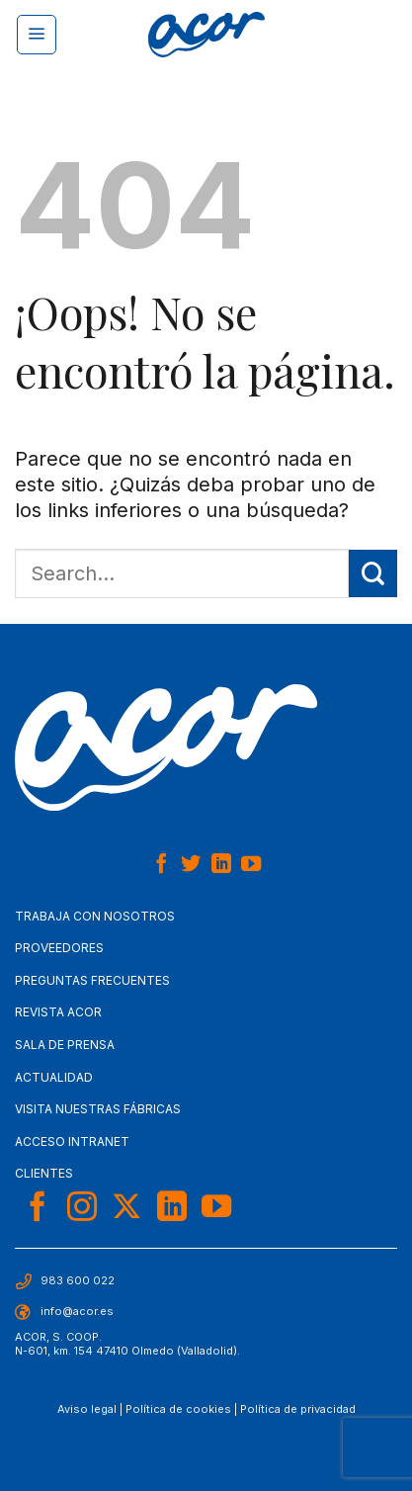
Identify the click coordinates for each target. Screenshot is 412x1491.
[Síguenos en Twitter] (191, 865)
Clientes (44, 1173)
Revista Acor (58, 1012)
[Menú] (36, 34)
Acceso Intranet (72, 1141)
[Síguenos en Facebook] (160, 865)
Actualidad (54, 1077)
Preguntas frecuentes (92, 980)
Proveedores (59, 947)
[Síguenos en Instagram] (82, 1208)
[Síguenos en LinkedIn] (221, 865)
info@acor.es (77, 1311)
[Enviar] (373, 574)
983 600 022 (78, 1280)
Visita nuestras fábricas (98, 1108)
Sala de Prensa (65, 1044)
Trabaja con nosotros (95, 916)
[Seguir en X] (126, 1208)
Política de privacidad (298, 1409)
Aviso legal (87, 1409)
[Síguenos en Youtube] (251, 865)
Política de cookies (178, 1409)
